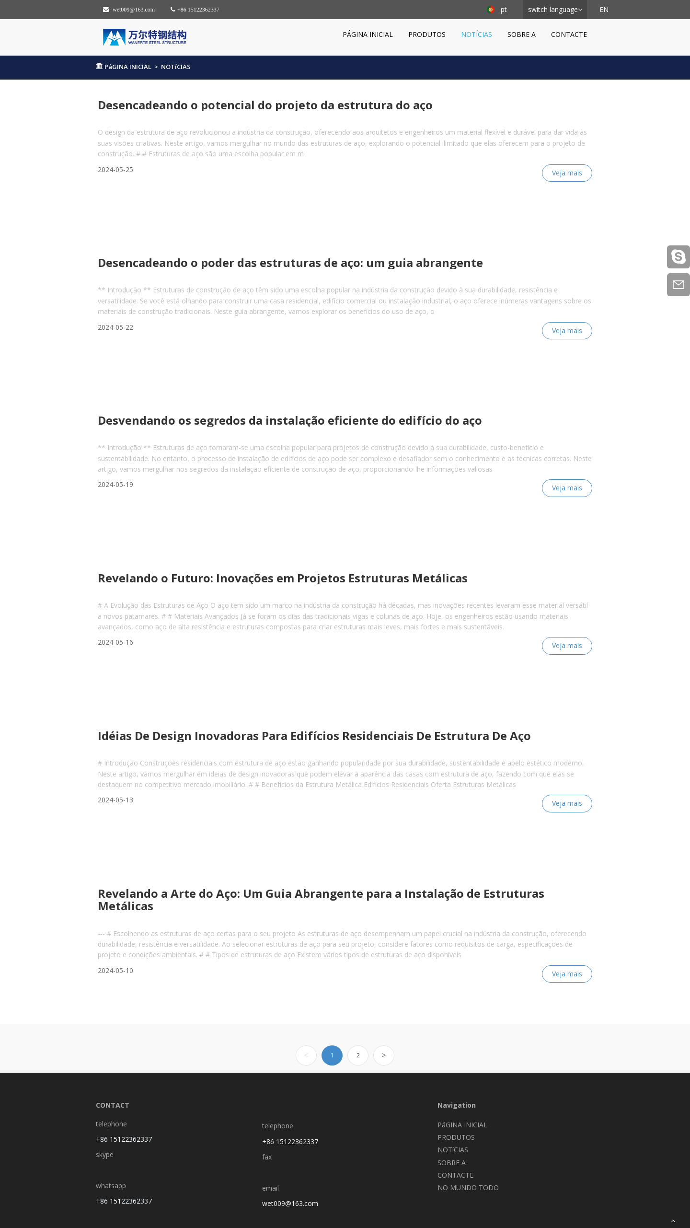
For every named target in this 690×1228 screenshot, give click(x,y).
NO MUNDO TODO (468, 1187)
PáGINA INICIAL (368, 34)
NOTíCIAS (476, 34)
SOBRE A (521, 34)
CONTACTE (569, 34)
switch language (553, 9)
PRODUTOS (427, 34)
